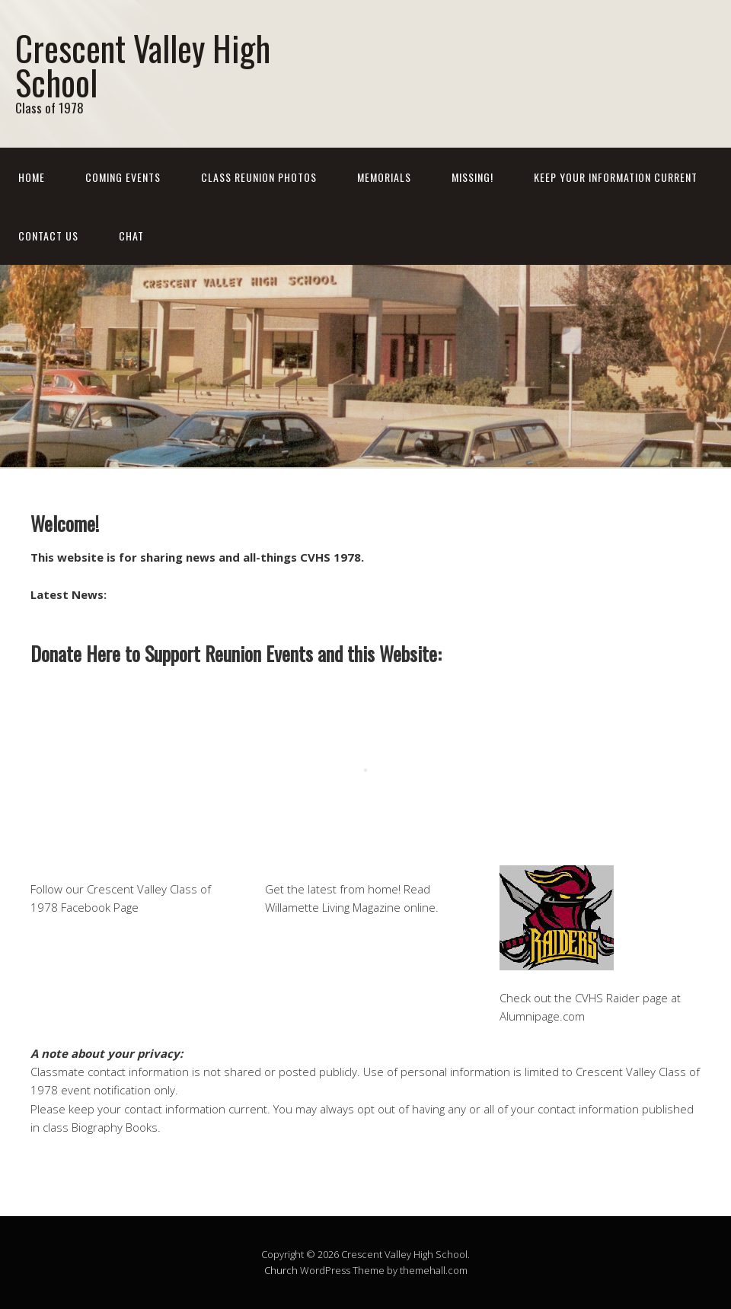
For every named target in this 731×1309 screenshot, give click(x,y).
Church (281, 1270)
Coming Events (123, 177)
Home (31, 177)
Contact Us (48, 236)
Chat (131, 236)
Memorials (384, 177)
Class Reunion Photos (259, 177)
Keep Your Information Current (615, 177)
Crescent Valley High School (142, 64)
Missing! (472, 177)
